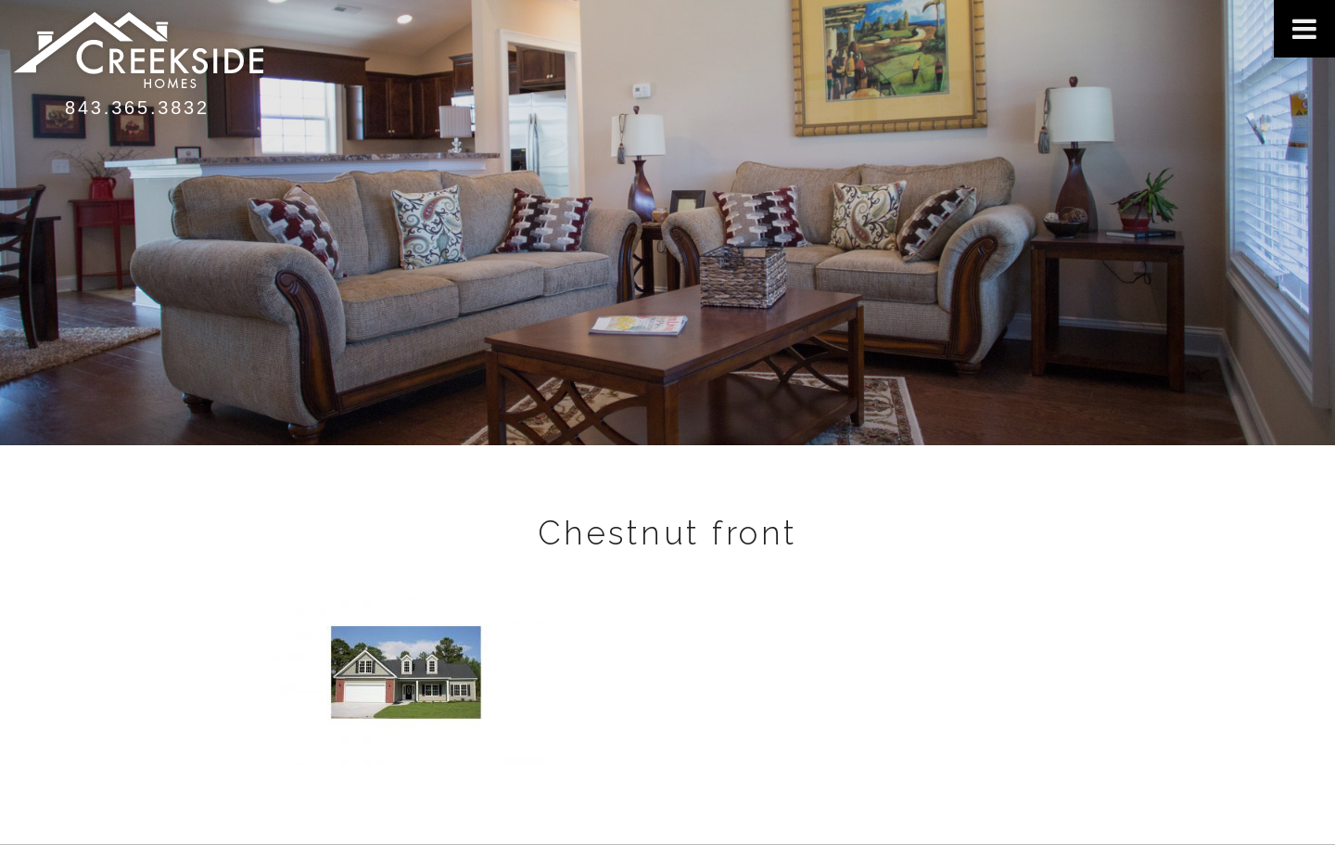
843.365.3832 (137, 107)
